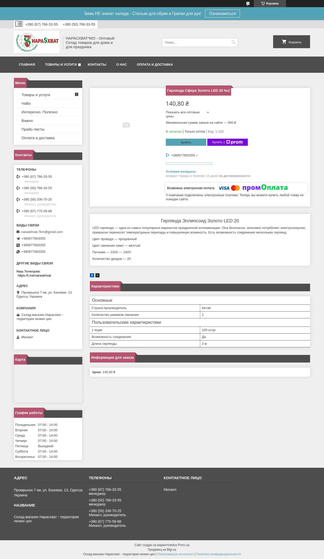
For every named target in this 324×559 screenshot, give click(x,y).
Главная (27, 64)
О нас (121, 64)
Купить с (227, 142)
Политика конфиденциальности (218, 554)
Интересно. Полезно (39, 112)
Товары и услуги (61, 64)
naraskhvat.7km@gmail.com (42, 232)
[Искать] (233, 42)
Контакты (97, 64)
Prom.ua (183, 545)
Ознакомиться (222, 13)
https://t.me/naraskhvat (34, 275)
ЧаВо (26, 103)
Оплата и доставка (155, 64)
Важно (27, 120)
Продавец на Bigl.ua (162, 549)
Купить (186, 142)
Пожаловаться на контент (175, 554)
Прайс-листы (33, 129)
